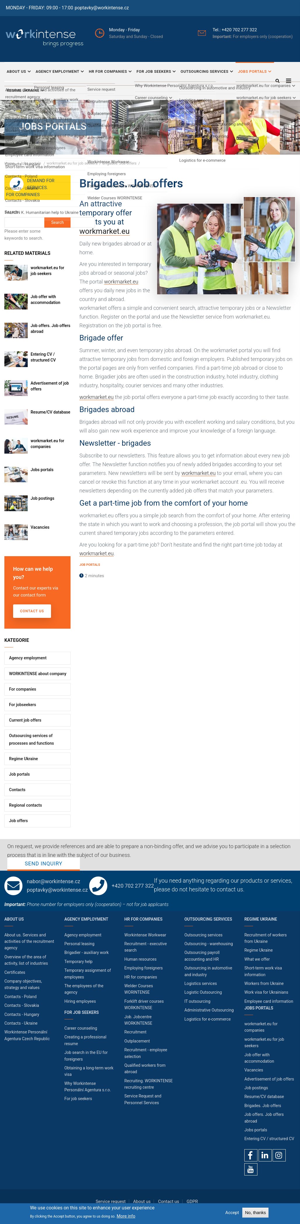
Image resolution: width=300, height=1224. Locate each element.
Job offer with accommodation (45, 299)
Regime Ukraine (25, 91)
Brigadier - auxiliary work (86, 953)
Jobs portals (255, 72)
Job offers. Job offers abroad (50, 328)
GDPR (192, 1201)
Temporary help (78, 962)
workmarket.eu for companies (47, 443)
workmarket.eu (104, 231)
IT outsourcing (197, 1001)
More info (126, 1216)
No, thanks (255, 1212)
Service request (111, 1201)
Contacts (17, 789)
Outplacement (137, 1041)
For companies (22, 689)
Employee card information (268, 1001)
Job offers (18, 820)
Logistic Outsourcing (203, 992)
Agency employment (60, 72)
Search (11, 212)
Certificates (14, 972)
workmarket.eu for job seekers (72, 163)
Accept (232, 1212)
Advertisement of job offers (50, 386)
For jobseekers (22, 704)
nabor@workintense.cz (53, 882)
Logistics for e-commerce (207, 1019)
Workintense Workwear (145, 935)
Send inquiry (256, 855)
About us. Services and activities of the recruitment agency (29, 942)
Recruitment (135, 1032)
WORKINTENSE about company (37, 673)
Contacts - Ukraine (21, 1023)
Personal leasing (79, 944)
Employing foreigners (143, 968)
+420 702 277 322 (133, 886)
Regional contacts (25, 805)
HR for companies (110, 72)
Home (9, 163)
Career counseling (80, 1028)
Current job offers (25, 720)
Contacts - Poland (20, 997)
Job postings (42, 498)
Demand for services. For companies (30, 187)
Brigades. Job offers (262, 1106)
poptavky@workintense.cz (102, 8)
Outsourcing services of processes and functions (31, 739)
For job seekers (156, 72)
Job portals (89, 565)
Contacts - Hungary (21, 1014)
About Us (19, 72)
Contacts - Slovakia (21, 1005)
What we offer (257, 959)
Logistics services (200, 983)
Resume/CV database (50, 412)
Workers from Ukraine (264, 983)
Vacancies (40, 527)
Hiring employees (80, 1001)
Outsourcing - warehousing (208, 944)
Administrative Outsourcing (209, 1010)
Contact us (32, 611)
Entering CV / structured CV (43, 357)
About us (142, 1201)
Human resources (140, 959)
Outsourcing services (207, 72)
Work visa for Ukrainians (266, 992)
